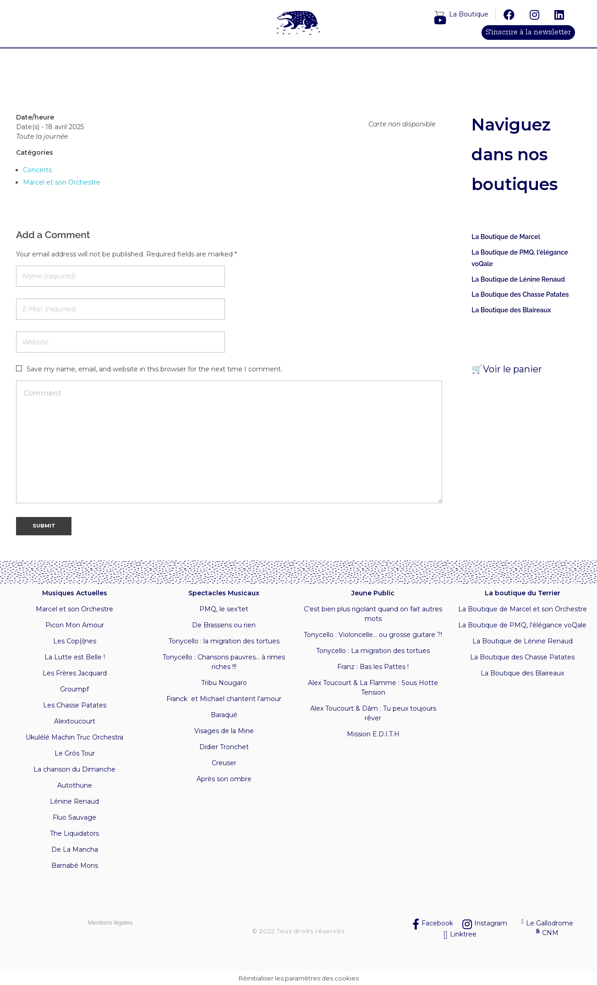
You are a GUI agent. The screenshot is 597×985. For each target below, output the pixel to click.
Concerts (37, 170)
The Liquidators (74, 834)
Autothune (74, 786)
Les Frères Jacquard (75, 673)
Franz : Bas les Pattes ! (373, 667)
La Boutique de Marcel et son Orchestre (522, 609)
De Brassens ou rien (224, 625)
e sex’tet (234, 609)
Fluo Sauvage (74, 818)
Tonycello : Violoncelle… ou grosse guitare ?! (373, 635)
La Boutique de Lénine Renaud (518, 279)
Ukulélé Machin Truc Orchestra (74, 738)
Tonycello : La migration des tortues (373, 651)
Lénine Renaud (74, 802)
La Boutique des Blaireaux (511, 310)
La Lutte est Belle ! (74, 657)
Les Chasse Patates (74, 706)
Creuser (224, 763)
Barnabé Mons (74, 866)
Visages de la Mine (224, 731)
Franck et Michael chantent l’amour (223, 699)
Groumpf (74, 690)
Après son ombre (224, 779)
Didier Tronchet (224, 747)
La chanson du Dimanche (74, 770)
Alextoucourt (74, 722)
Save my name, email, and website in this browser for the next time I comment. (154, 370)
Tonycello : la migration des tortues (224, 641)
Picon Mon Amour (74, 625)
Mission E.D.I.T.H (373, 734)
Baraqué (224, 715)
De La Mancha (74, 850)
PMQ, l (210, 609)
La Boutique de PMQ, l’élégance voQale (522, 625)
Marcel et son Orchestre (61, 183)
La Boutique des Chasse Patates (520, 295)
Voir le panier (512, 369)
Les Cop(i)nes (74, 641)
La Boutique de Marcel (505, 237)
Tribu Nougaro (224, 683)
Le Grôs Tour (75, 754)
